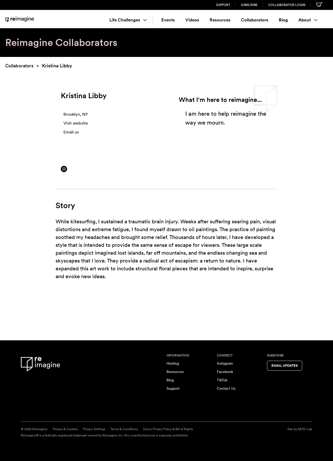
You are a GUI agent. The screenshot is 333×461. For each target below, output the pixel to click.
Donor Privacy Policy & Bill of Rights (168, 429)
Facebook (225, 372)
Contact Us (226, 388)
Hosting (172, 363)
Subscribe (249, 5)
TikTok (222, 380)
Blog (283, 19)
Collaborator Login (286, 5)
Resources (220, 19)
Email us (71, 132)
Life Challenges (128, 19)
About (308, 19)
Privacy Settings (94, 429)
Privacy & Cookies (65, 429)
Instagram (225, 363)
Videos (192, 19)
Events (168, 19)
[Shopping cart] (319, 4)
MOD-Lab (305, 429)
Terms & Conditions (124, 429)
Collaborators (254, 19)
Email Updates (284, 365)
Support (223, 5)
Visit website (75, 123)
